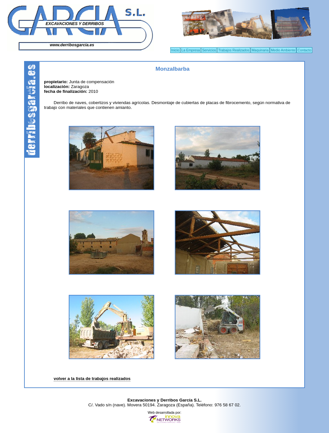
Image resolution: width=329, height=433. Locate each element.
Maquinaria (260, 50)
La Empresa (191, 50)
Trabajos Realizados (233, 50)
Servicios (209, 50)
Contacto (304, 50)
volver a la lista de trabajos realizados (92, 378)
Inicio (175, 50)
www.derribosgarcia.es (72, 45)
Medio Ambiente (283, 50)
